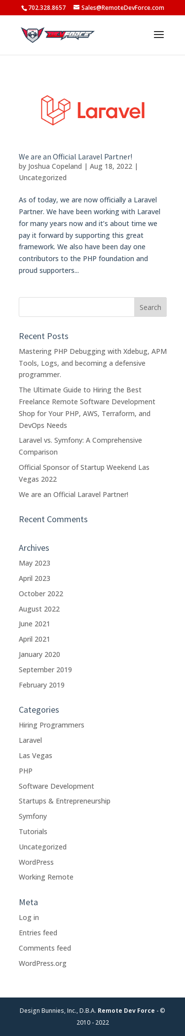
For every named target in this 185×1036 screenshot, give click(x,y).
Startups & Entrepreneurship (65, 801)
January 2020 (39, 654)
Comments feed (45, 948)
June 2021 (34, 623)
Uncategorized (43, 177)
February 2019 (42, 685)
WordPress (36, 862)
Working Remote (46, 877)
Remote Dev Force (126, 1010)
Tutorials (33, 831)
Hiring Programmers (51, 724)
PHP (26, 770)
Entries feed (38, 932)
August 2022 (39, 609)
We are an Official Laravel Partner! (75, 156)
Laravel (30, 740)
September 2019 (45, 669)
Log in (29, 917)
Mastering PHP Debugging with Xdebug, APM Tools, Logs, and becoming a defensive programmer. (93, 363)
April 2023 (34, 578)
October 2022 (41, 593)
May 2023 (34, 563)
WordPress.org (43, 963)
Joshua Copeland (55, 166)
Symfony (33, 816)
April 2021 (34, 639)
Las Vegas (35, 755)
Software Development (56, 786)
